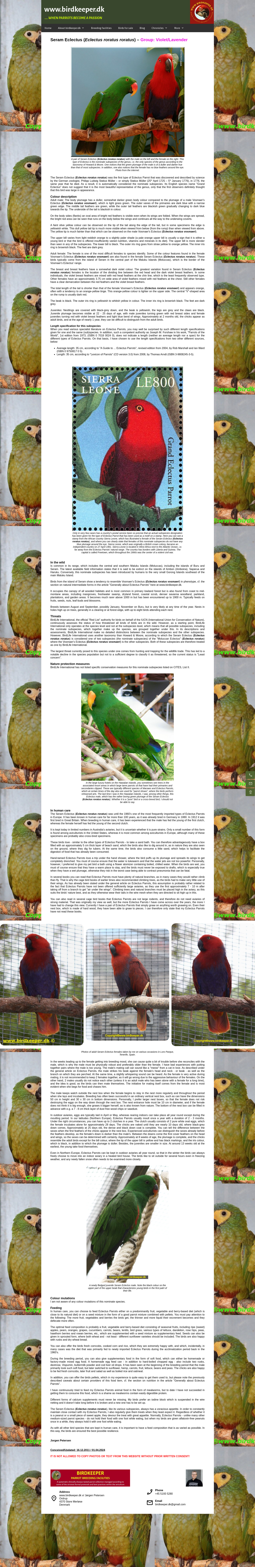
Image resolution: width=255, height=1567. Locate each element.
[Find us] (250, 792)
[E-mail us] (250, 784)
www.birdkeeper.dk (74, 9)
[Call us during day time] (250, 775)
